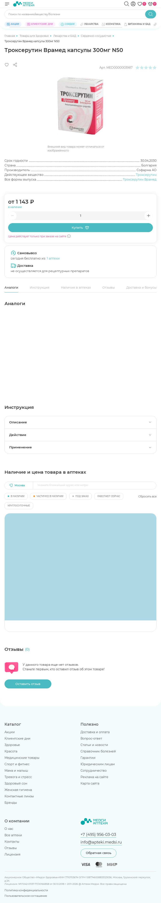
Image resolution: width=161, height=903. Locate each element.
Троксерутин (146, 175)
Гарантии (87, 758)
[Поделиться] (15, 64)
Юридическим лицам (97, 764)
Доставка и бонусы (141, 287)
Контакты (11, 842)
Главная (10, 35)
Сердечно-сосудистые (96, 35)
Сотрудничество (93, 771)
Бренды (10, 803)
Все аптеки (13, 835)
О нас (8, 829)
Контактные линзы (19, 796)
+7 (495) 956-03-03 (98, 834)
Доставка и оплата (95, 732)
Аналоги (11, 287)
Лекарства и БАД (65, 35)
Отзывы (108, 287)
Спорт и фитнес (17, 764)
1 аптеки (53, 258)
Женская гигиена (18, 790)
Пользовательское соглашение (25, 895)
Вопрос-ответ (91, 738)
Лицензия (12, 854)
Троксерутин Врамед (140, 179)
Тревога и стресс (18, 777)
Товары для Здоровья (34, 35)
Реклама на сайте (94, 777)
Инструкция (39, 287)
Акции (9, 732)
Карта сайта (89, 783)
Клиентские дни (17, 738)
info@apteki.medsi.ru (101, 842)
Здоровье (12, 745)
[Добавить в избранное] (6, 64)
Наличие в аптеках (76, 287)
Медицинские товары (21, 758)
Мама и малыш (16, 771)
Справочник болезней (98, 751)
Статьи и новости (94, 745)
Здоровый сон (15, 783)
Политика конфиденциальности (26, 890)
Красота (10, 751)
